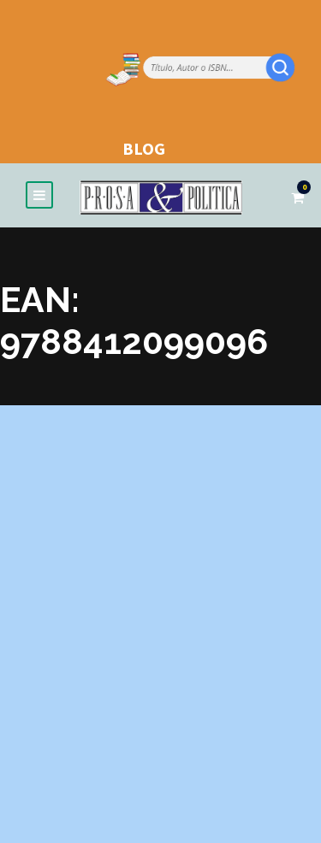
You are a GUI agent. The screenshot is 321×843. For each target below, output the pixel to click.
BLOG (143, 148)
